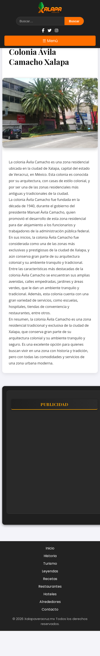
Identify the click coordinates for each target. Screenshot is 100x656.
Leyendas (50, 571)
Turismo (50, 563)
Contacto (50, 609)
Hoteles (50, 594)
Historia (50, 555)
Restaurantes (50, 586)
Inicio (50, 548)
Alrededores (50, 601)
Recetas (50, 578)
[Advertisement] (41, 464)
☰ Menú (50, 40)
